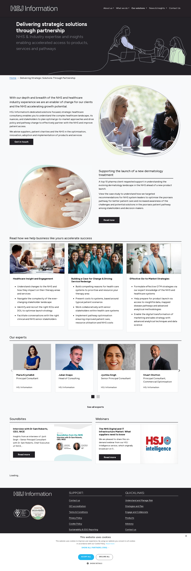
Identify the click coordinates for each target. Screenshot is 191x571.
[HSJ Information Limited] (34, 8)
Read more (24, 454)
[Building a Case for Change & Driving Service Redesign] (95, 286)
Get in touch (21, 141)
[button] (179, 370)
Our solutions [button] (138, 8)
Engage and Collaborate (136, 512)
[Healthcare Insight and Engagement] (37, 284)
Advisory (129, 523)
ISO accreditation (77, 506)
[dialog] (95, 552)
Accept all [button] (86, 557)
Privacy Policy (75, 518)
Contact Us (174, 8)
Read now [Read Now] (109, 220)
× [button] (186, 536)
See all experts (95, 407)
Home (13, 78)
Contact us (74, 500)
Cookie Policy (75, 523)
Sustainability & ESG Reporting (83, 529)
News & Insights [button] (157, 8)
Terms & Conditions (78, 512)
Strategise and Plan (134, 506)
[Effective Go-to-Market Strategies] (153, 287)
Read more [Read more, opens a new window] (110, 544)
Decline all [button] (104, 557)
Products (129, 518)
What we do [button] (122, 8)
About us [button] (107, 8)
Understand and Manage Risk (139, 500)
